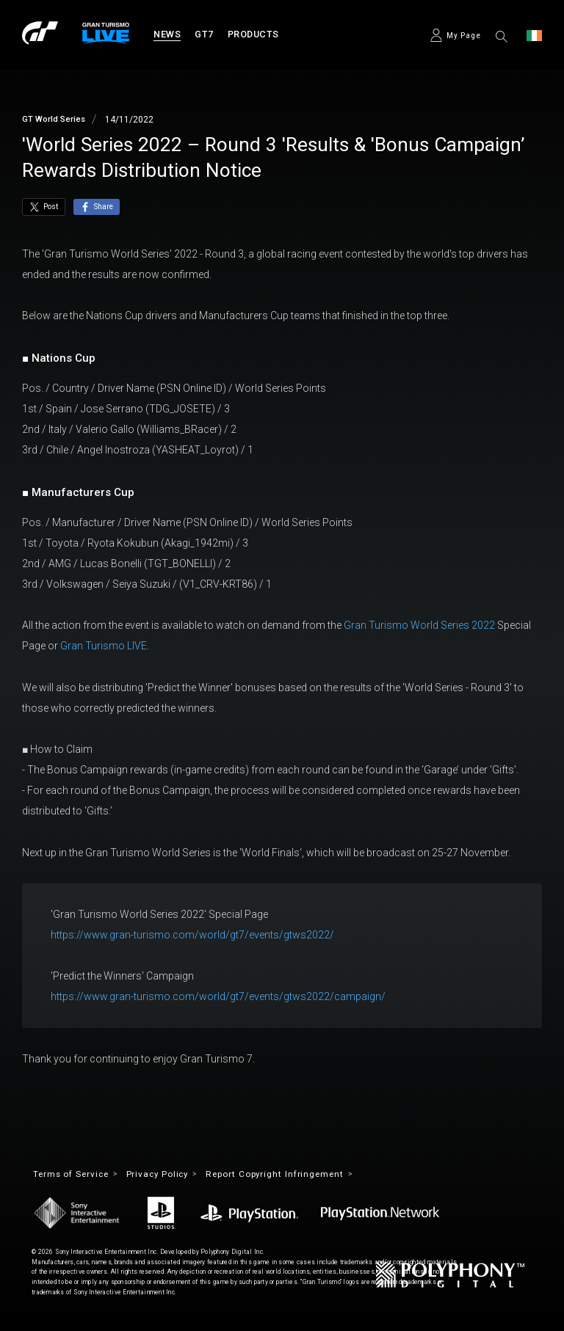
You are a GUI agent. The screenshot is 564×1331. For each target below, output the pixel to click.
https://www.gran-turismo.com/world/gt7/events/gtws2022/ (192, 935)
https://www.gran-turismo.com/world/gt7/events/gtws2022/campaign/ (218, 996)
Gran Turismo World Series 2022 (419, 625)
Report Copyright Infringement (294, 1175)
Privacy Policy (167, 1175)
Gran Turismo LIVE (103, 646)
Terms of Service (74, 1175)
